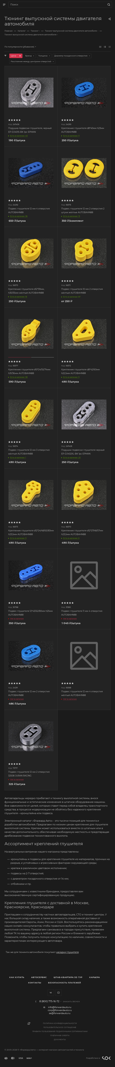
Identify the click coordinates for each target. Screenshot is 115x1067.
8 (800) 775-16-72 (49, 1001)
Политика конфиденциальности (60, 1023)
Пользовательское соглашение (60, 1027)
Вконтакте (51, 992)
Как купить (16, 977)
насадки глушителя (67, 952)
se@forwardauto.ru (59, 1013)
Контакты (34, 982)
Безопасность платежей (64, 982)
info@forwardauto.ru (59, 1007)
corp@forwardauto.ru (60, 1010)
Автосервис (39, 977)
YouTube (58, 992)
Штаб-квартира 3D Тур (68, 977)
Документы (60, 1040)
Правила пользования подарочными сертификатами (60, 1031)
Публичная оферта (59, 1036)
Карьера (94, 977)
